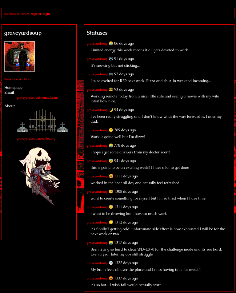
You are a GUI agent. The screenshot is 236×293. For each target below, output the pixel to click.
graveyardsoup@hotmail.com (37, 98)
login (46, 14)
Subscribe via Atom (17, 79)
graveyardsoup (97, 44)
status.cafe (11, 14)
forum (25, 14)
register (36, 14)
